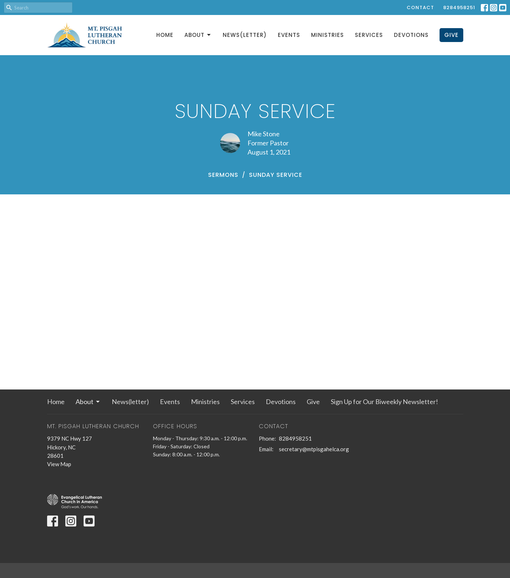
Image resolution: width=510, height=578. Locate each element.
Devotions (411, 35)
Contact (420, 7)
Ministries (327, 35)
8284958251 (459, 7)
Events (289, 35)
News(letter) (245, 35)
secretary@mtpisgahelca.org (314, 449)
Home (164, 35)
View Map (59, 464)
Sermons (223, 175)
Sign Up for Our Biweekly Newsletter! (384, 402)
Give (451, 35)
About (198, 35)
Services (369, 35)
